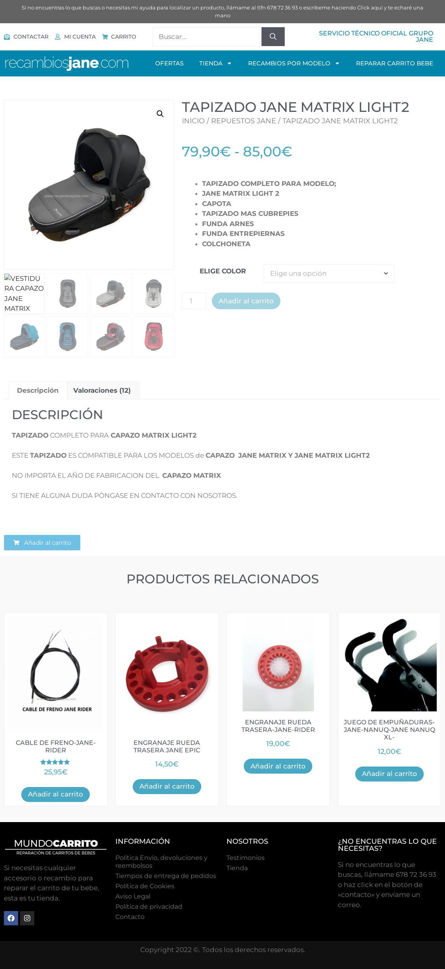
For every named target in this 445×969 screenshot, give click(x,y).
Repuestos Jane (243, 121)
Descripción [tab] (38, 390)
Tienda (237, 868)
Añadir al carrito (246, 301)
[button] (160, 114)
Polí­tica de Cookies (144, 886)
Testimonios (245, 857)
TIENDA (215, 63)
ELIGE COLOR (223, 271)
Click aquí (370, 7)
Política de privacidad (148, 906)
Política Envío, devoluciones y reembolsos (161, 861)
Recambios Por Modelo (294, 63)
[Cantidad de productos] (194, 301)
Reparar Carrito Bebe (394, 63)
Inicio (193, 121)
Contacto (130, 917)
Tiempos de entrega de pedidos (165, 876)
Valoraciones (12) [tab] (102, 390)
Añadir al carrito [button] (55, 794)
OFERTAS (169, 63)
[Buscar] (273, 36)
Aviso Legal (132, 896)
